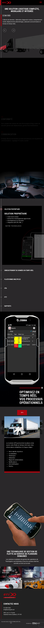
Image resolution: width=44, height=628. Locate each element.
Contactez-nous (10, 577)
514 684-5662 (7, 608)
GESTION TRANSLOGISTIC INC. (14, 621)
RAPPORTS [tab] (7, 306)
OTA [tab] (5, 288)
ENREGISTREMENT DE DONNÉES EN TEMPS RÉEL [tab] (19, 270)
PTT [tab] (5, 297)
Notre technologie (13, 226)
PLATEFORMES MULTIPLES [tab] (12, 279)
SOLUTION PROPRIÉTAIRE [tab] (12, 209)
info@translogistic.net (8, 609)
